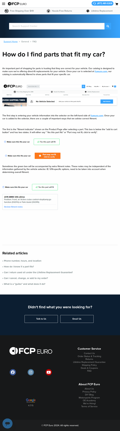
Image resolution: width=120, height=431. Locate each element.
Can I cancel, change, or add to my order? (26, 278)
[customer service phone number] (102, 3)
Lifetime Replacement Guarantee (89, 362)
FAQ (34, 41)
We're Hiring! (89, 403)
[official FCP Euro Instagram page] (31, 372)
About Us (89, 388)
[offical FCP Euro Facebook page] (13, 372)
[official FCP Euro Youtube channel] (49, 372)
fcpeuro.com (101, 71)
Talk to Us (41, 319)
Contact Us (89, 353)
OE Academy (89, 400)
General (25, 41)
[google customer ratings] (30, 401)
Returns (89, 359)
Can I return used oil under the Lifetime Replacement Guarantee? (38, 272)
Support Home (11, 41)
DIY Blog (89, 394)
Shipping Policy (89, 365)
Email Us (76, 319)
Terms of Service (89, 406)
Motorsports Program (89, 397)
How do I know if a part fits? (19, 266)
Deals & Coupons (89, 368)
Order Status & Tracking (89, 356)
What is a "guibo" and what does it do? (24, 284)
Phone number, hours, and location (22, 260)
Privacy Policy (89, 391)
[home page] (17, 4)
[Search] (57, 26)
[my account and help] (3, 4)
